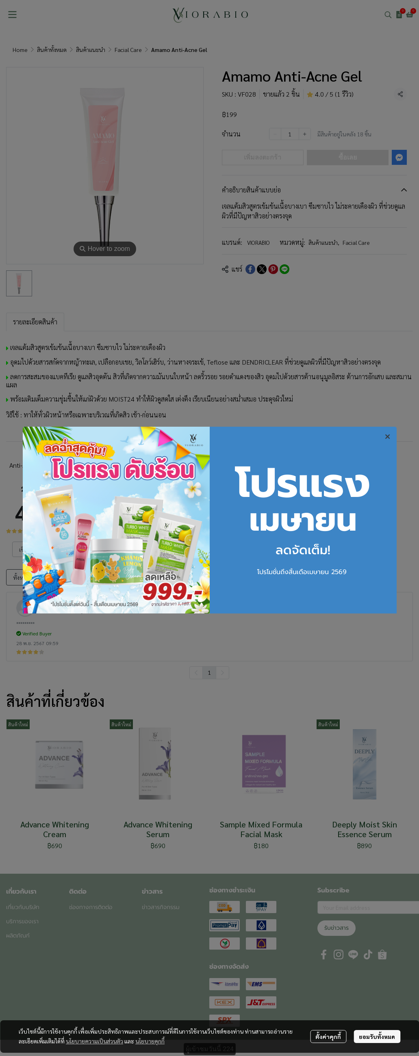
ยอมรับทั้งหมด (377, 1036)
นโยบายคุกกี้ (150, 1041)
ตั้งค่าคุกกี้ (328, 1036)
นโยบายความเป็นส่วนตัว (94, 1041)
